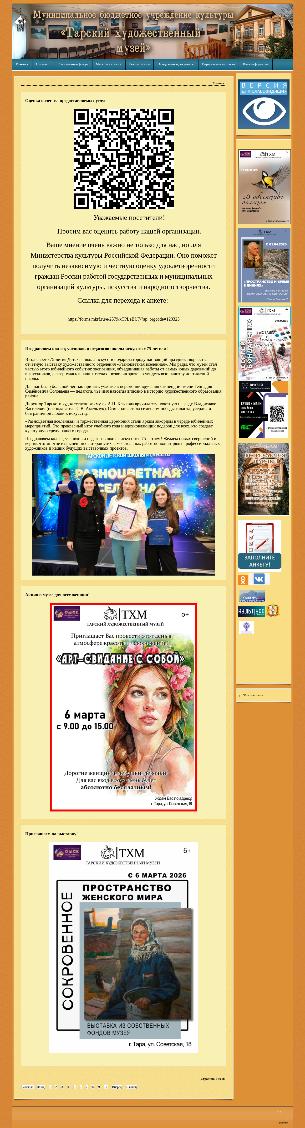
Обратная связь (253, 695)
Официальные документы (176, 64)
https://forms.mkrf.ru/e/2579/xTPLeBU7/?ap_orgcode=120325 (124, 319)
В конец (131, 1087)
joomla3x (283, 1122)
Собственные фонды (73, 64)
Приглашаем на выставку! (51, 834)
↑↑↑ (278, 1112)
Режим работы (139, 64)
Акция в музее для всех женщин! (57, 595)
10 (105, 1087)
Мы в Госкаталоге (109, 64)
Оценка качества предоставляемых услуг (65, 100)
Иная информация (256, 64)
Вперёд (117, 1087)
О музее (41, 64)
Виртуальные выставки (218, 64)
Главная (22, 64)
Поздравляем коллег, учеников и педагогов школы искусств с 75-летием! (96, 348)
